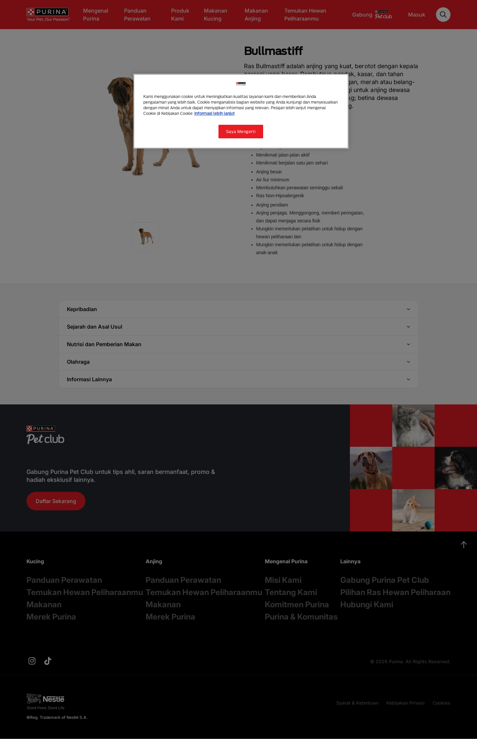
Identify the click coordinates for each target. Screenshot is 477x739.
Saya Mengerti (241, 131)
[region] (241, 111)
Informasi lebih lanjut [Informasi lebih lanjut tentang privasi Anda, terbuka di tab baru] (214, 113)
